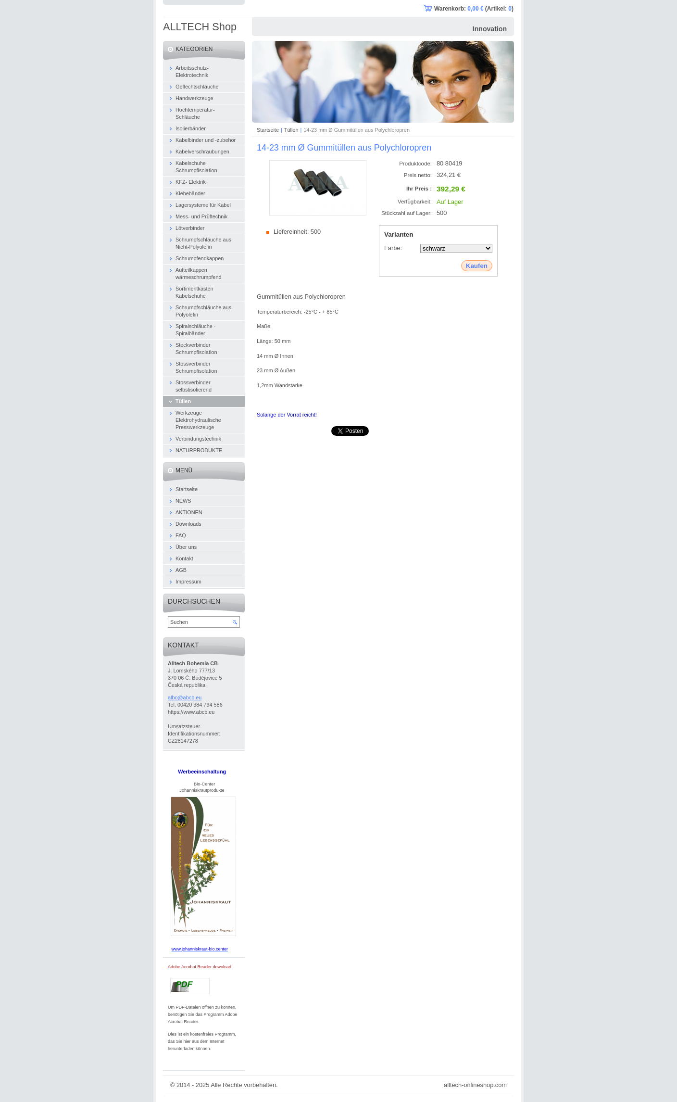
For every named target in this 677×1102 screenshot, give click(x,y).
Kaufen (477, 265)
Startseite (268, 130)
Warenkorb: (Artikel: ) (474, 8)
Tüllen (291, 130)
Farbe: (393, 248)
